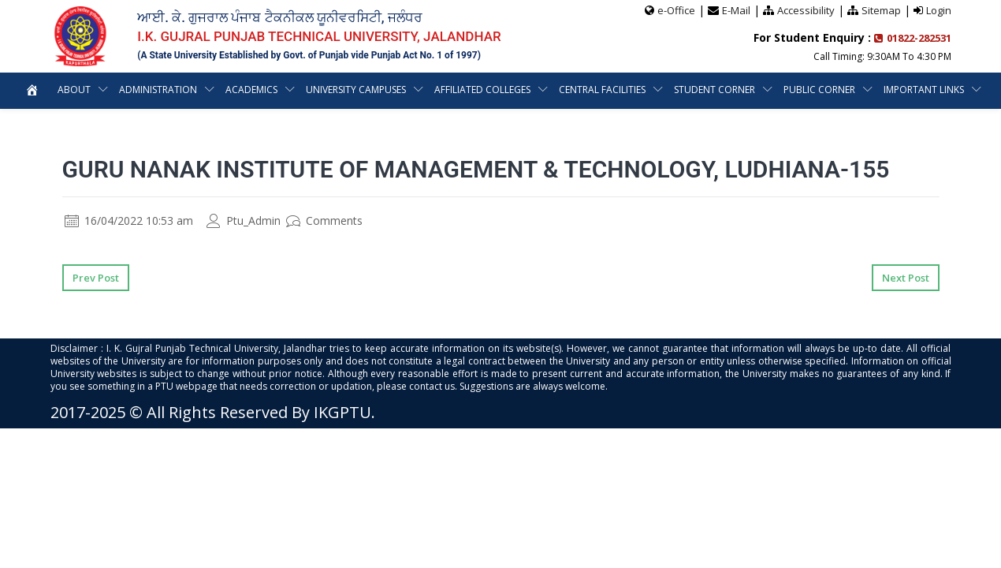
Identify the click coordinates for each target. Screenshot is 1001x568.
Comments (324, 220)
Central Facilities (603, 89)
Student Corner (715, 89)
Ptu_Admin (244, 220)
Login (938, 10)
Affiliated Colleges (483, 89)
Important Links (925, 89)
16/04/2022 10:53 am (129, 220)
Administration (156, 89)
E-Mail (736, 10)
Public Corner (820, 89)
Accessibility (806, 10)
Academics (251, 89)
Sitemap (881, 10)
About (72, 89)
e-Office (676, 10)
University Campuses (356, 89)
